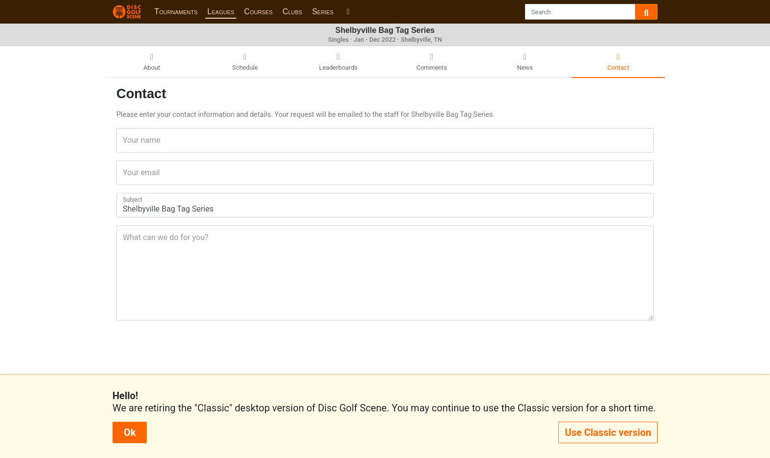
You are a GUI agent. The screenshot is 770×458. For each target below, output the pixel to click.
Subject (126, 199)
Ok (129, 432)
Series (322, 11)
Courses (258, 11)
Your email (126, 172)
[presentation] (385, 351)
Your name (126, 140)
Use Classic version (608, 432)
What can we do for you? (126, 237)
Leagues (220, 11)
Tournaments (175, 11)
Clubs (292, 11)
